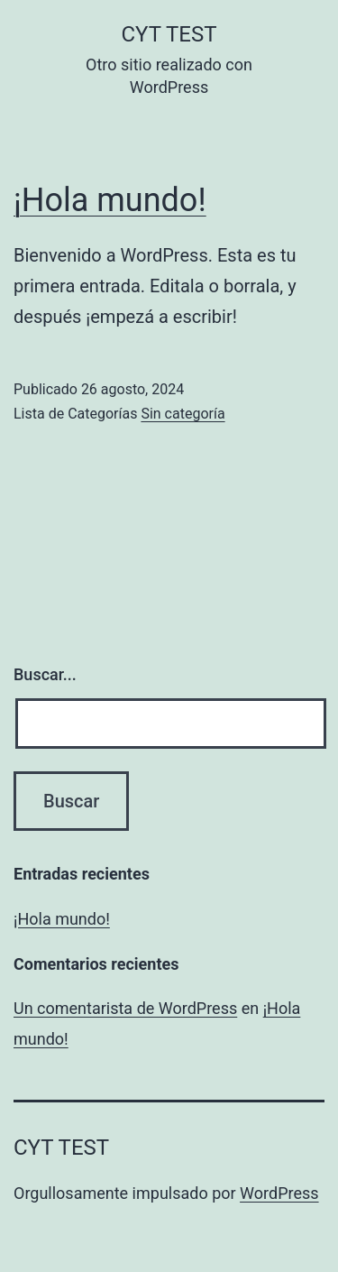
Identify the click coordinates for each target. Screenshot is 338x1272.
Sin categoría (182, 413)
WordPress (279, 1193)
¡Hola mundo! (110, 200)
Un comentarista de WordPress (125, 1008)
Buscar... (45, 674)
